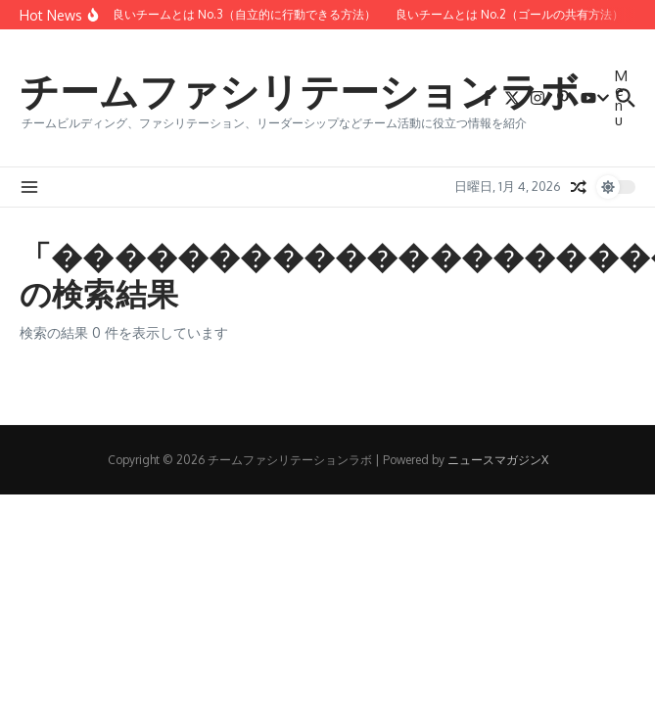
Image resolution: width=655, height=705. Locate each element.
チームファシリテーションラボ (300, 90)
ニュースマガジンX (497, 459)
